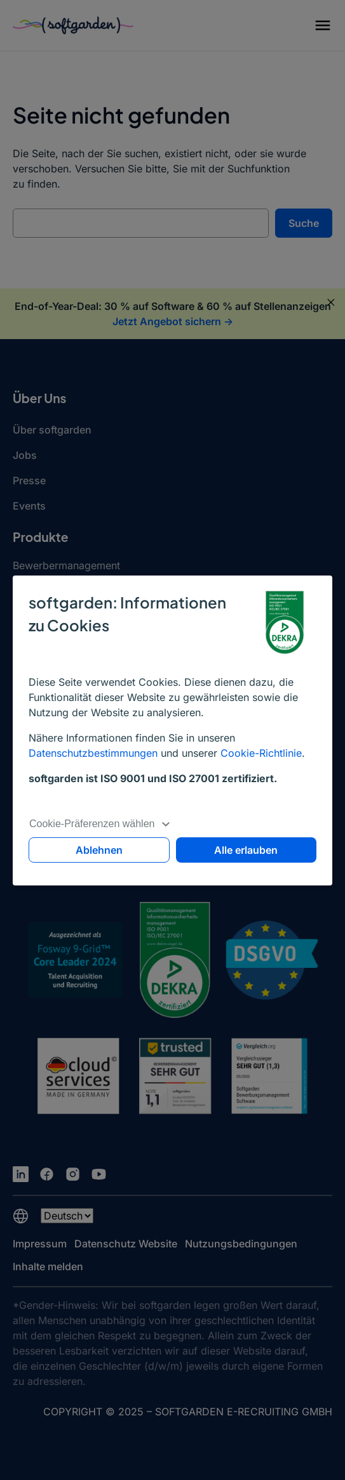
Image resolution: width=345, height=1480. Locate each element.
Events (29, 505)
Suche (303, 223)
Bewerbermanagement (66, 565)
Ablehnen (99, 850)
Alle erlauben (246, 850)
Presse (29, 480)
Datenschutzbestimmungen (93, 753)
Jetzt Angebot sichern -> (172, 321)
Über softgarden (52, 429)
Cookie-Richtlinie (261, 753)
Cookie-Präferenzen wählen (100, 823)
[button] (322, 27)
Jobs (25, 455)
